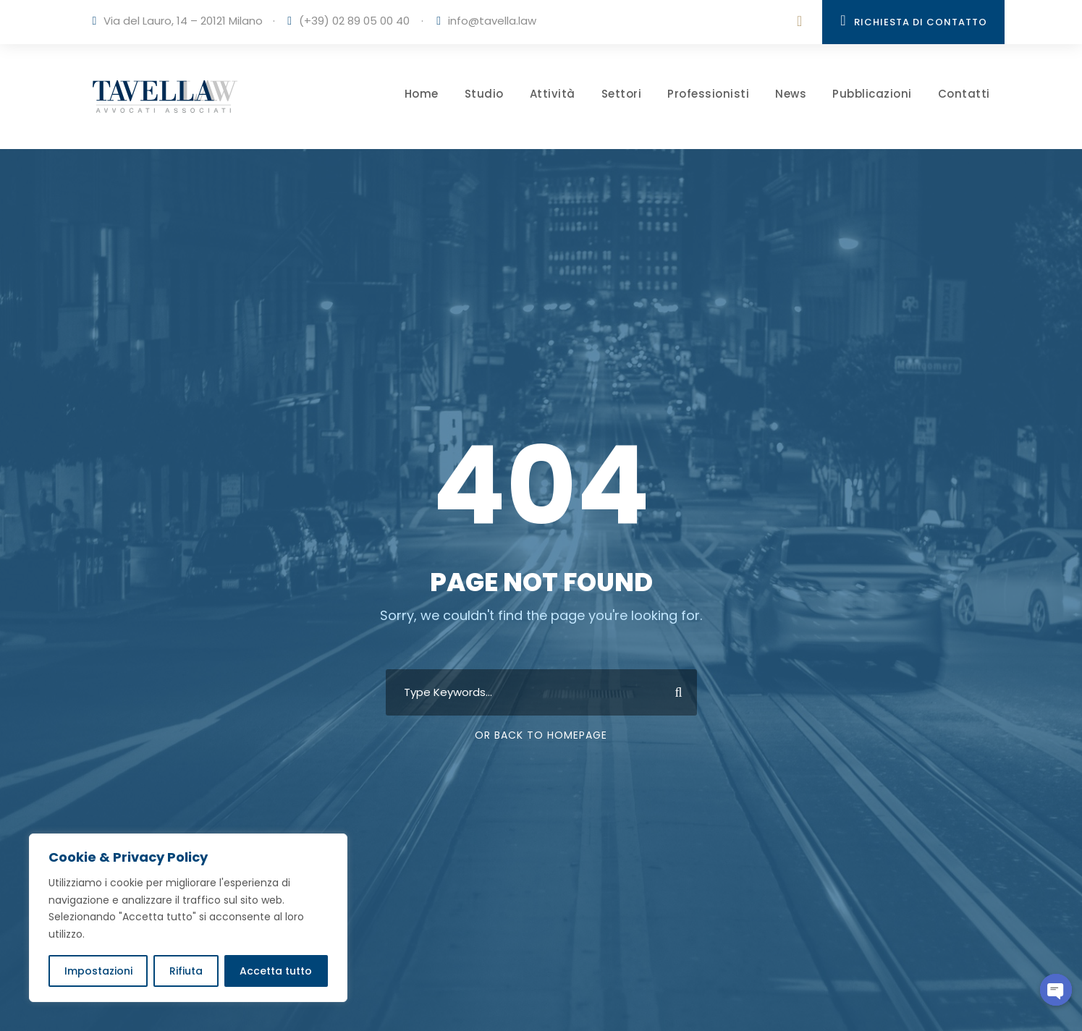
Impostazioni (98, 971)
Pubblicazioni (872, 93)
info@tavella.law (492, 20)
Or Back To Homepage (541, 735)
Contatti (964, 93)
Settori (621, 93)
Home (422, 93)
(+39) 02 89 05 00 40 (354, 20)
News (790, 93)
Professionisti (708, 93)
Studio (484, 93)
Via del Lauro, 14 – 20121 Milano (183, 20)
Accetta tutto (276, 971)
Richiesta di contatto (913, 21)
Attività (552, 93)
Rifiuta (186, 971)
